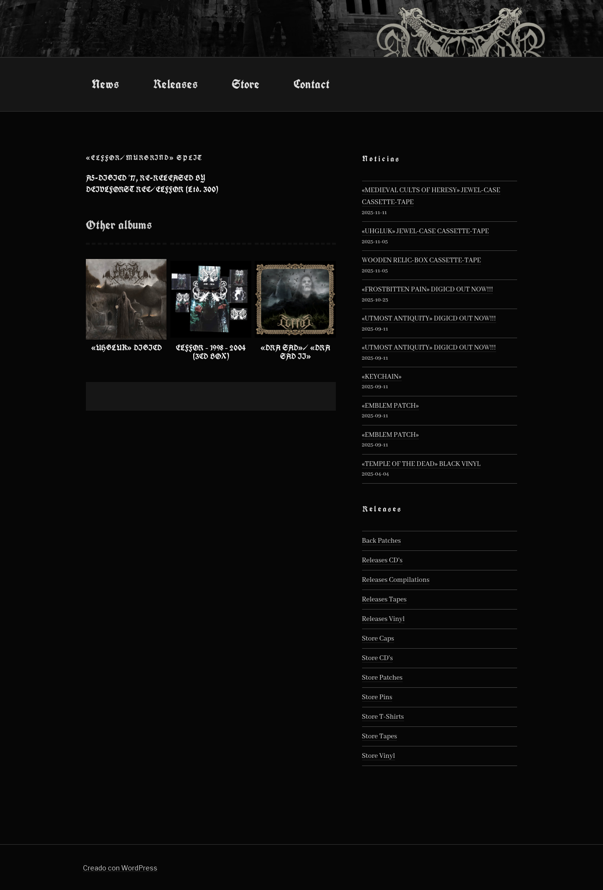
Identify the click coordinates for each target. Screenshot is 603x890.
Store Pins (377, 697)
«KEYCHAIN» (382, 377)
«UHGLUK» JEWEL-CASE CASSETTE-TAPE (425, 231)
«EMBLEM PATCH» (390, 406)
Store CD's (377, 658)
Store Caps (378, 638)
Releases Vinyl (383, 619)
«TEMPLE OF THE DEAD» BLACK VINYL (421, 464)
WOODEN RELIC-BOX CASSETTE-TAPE (421, 260)
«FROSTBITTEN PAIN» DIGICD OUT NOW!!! (427, 289)
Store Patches (382, 677)
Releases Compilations (396, 580)
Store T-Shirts (383, 717)
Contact (311, 84)
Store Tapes (379, 736)
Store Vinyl (378, 756)
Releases (175, 84)
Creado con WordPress (120, 868)
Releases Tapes (384, 599)
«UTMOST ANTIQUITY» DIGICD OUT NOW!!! (429, 318)
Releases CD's (382, 560)
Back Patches (381, 541)
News (105, 84)
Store (246, 84)
